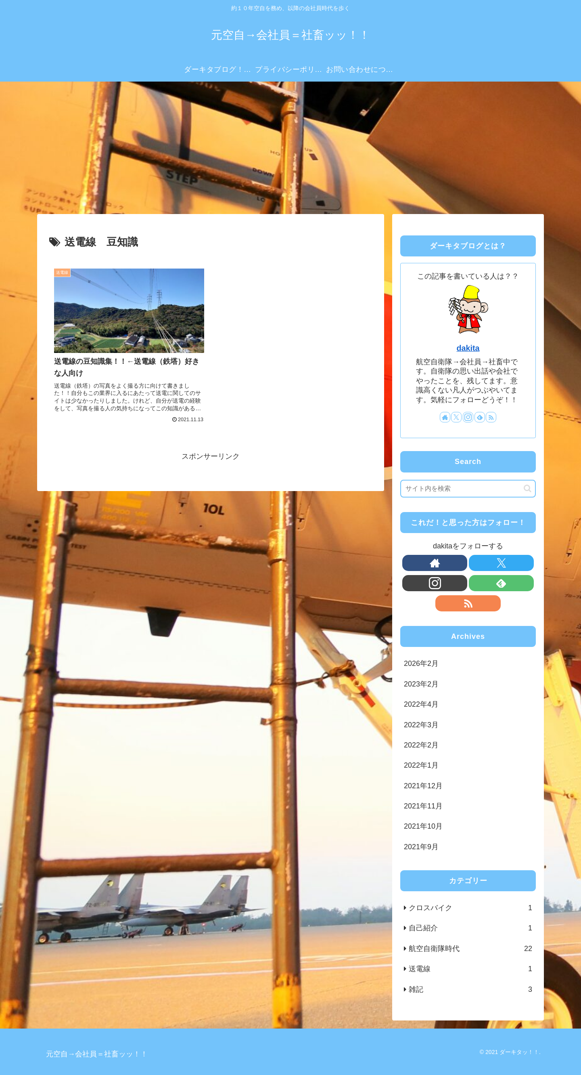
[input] (468, 489)
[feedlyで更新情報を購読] (479, 417)
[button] (527, 488)
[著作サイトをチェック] (445, 417)
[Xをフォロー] (456, 417)
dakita (467, 348)
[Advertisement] (290, 147)
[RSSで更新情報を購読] (491, 417)
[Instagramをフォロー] (468, 417)
